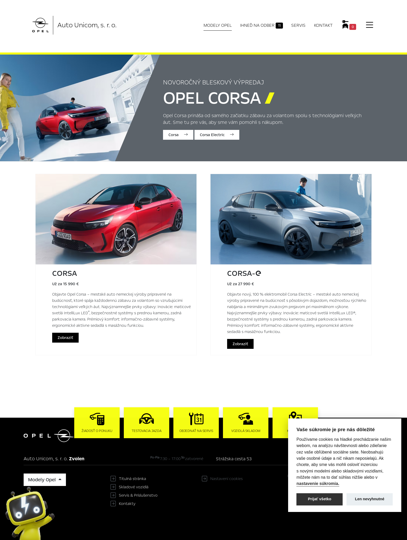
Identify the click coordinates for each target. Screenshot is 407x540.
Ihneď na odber (261, 25)
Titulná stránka (132, 478)
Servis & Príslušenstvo (138, 495)
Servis (298, 25)
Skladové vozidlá (133, 487)
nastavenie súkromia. (317, 483)
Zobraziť (65, 337)
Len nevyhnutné (369, 499)
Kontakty (127, 503)
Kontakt (323, 25)
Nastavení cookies (226, 478)
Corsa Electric (217, 134)
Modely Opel (218, 25)
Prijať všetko (319, 499)
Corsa (178, 134)
